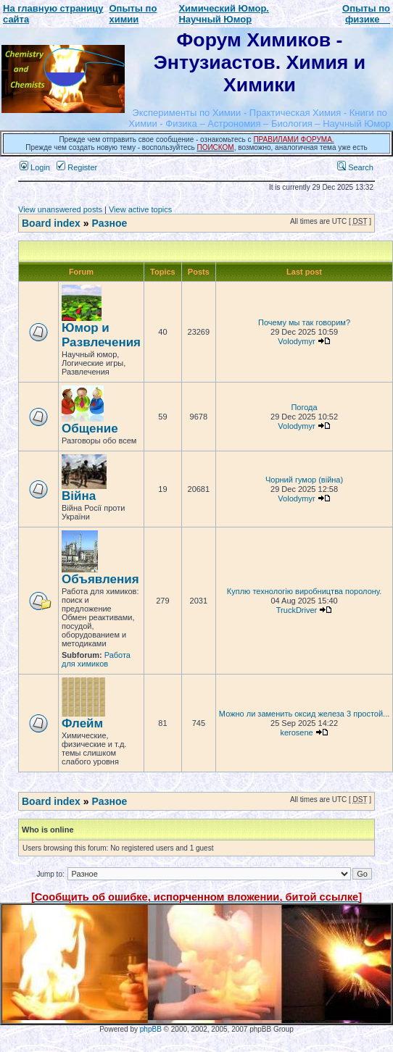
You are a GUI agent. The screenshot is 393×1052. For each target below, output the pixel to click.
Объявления (100, 579)
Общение (90, 428)
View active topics (140, 209)
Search (355, 167)
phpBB (151, 1029)
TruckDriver (296, 610)
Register (77, 167)
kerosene (296, 732)
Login (35, 167)
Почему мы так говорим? (304, 322)
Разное (109, 223)
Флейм (82, 723)
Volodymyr (296, 341)
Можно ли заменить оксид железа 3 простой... (304, 713)
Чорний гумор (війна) (304, 479)
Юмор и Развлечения (101, 335)
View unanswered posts (60, 209)
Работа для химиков (96, 659)
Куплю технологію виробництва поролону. (304, 591)
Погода (304, 407)
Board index (51, 223)
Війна (79, 496)
